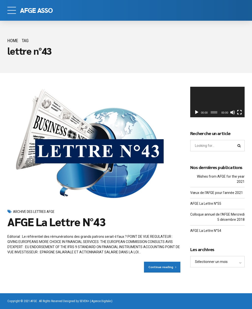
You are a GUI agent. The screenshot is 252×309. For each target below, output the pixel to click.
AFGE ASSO (36, 9)
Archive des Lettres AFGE (33, 211)
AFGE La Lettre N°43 (56, 221)
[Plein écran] (239, 112)
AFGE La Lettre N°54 (205, 231)
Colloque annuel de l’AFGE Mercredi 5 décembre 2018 (217, 217)
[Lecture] (196, 112)
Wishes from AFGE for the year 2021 (221, 179)
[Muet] (232, 112)
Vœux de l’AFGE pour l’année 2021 (216, 193)
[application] (217, 102)
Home (12, 40)
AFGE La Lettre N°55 (205, 204)
